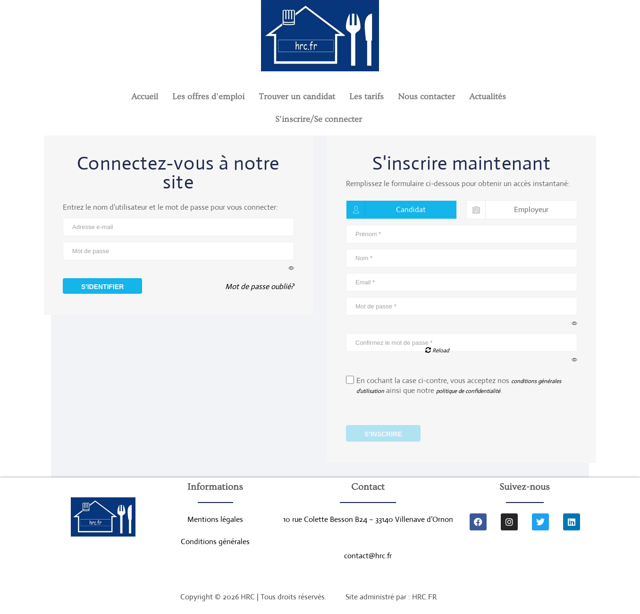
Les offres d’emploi (208, 97)
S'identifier (102, 286)
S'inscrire (383, 434)
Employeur (507, 210)
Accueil (144, 97)
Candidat (386, 210)
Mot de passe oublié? (259, 288)
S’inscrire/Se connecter (318, 119)
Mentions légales (215, 520)
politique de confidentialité (468, 391)
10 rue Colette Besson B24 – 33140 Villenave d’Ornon (368, 520)
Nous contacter (426, 97)
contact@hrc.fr (368, 557)
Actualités (487, 97)
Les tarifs (366, 97)
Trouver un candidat (297, 97)
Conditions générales (215, 543)
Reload (437, 350)
